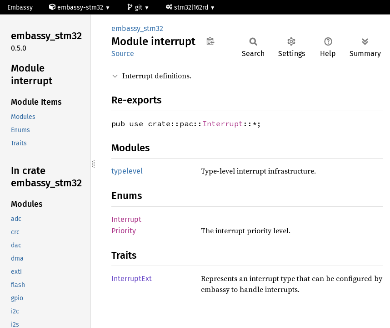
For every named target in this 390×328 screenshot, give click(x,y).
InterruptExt (131, 278)
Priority (123, 230)
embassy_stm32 (137, 28)
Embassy (20, 7)
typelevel (127, 171)
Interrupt (222, 123)
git (135, 7)
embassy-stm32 (77, 7)
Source (122, 53)
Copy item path (210, 41)
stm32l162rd (188, 7)
